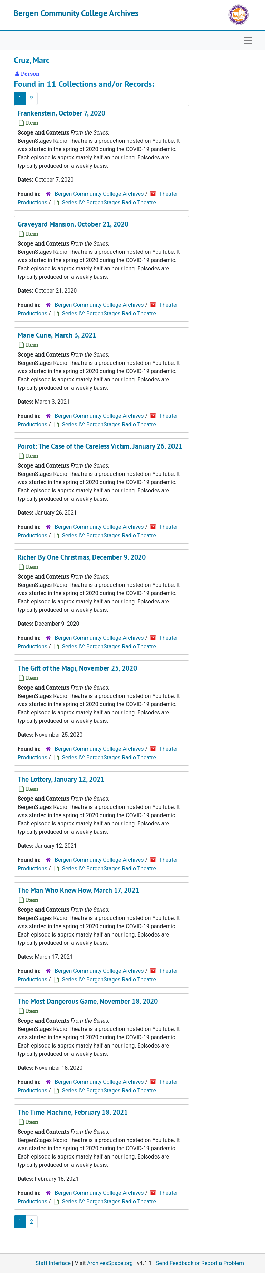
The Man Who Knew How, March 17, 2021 (78, 890)
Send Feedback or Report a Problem (200, 1263)
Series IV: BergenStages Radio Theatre (109, 202)
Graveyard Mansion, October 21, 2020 (73, 224)
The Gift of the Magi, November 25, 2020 (77, 668)
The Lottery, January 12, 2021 (61, 779)
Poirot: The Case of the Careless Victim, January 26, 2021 (100, 446)
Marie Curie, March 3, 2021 (57, 335)
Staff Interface (53, 1263)
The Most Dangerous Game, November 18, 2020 (88, 1001)
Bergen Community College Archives (75, 13)
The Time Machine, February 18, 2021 (73, 1112)
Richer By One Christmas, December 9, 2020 (82, 557)
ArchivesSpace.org (110, 1263)
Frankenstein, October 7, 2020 (61, 113)
